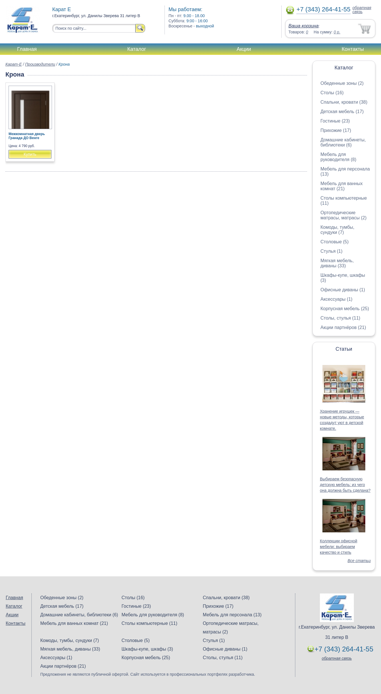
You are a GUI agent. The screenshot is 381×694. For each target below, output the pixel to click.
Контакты (353, 49)
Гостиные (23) (335, 121)
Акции (244, 49)
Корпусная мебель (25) (344, 308)
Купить (30, 154)
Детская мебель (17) (342, 111)
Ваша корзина (303, 25)
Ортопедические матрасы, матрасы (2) (343, 215)
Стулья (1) (331, 251)
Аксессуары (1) (336, 299)
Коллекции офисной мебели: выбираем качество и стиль (338, 547)
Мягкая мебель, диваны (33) (337, 263)
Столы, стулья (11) (340, 318)
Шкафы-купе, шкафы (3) (147, 649)
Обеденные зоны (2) (342, 83)
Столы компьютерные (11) (149, 623)
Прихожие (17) (335, 130)
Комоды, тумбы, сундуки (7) (337, 230)
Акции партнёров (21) (343, 327)
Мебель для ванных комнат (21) (341, 186)
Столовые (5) (334, 241)
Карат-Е (13, 64)
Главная (27, 49)
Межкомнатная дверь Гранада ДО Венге (27, 136)
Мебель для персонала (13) (232, 614)
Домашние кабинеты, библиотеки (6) (343, 142)
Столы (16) (332, 92)
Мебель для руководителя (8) (338, 157)
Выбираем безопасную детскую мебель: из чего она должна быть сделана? (345, 485)
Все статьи (359, 560)
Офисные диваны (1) (342, 289)
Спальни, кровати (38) (343, 102)
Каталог (136, 49)
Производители (40, 64)
